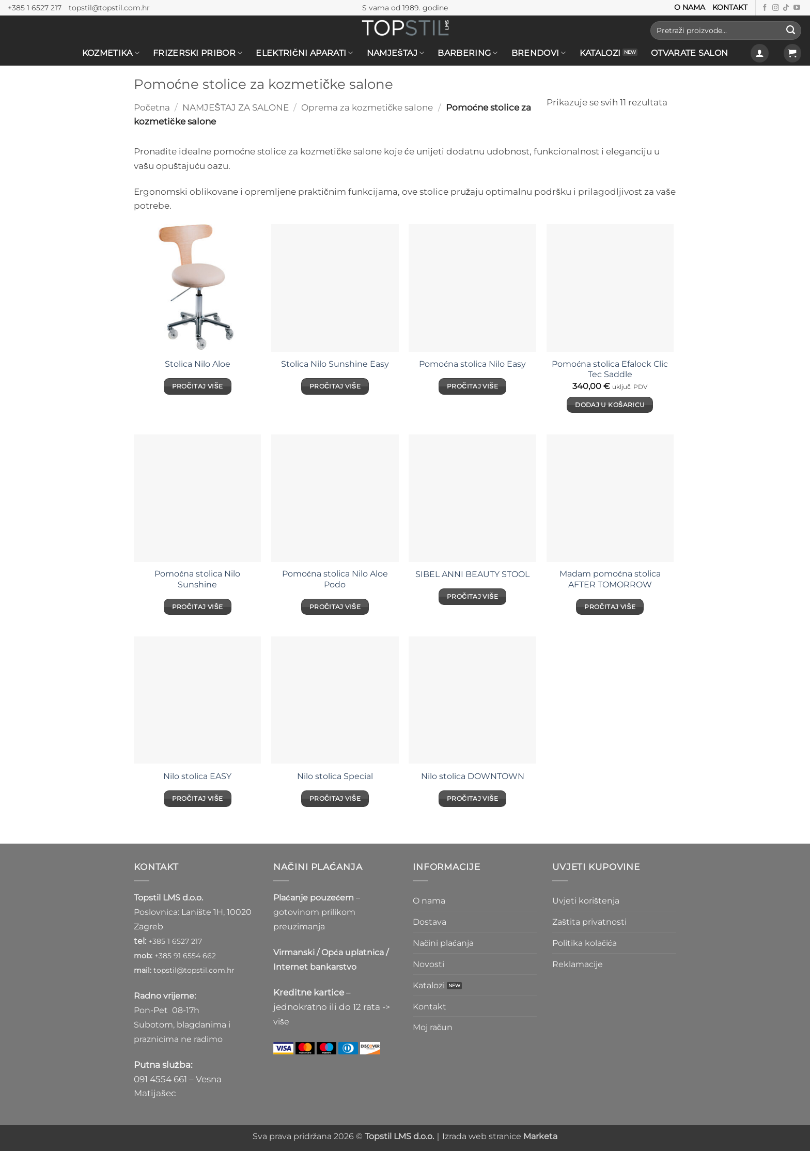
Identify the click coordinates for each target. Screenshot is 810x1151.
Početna (152, 107)
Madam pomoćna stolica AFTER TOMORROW (610, 579)
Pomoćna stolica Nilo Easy (472, 364)
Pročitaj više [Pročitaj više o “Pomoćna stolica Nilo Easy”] (472, 386)
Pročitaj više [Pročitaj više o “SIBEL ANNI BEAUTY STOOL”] (472, 596)
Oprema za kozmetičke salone (367, 107)
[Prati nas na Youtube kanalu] (796, 8)
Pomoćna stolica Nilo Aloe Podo (335, 579)
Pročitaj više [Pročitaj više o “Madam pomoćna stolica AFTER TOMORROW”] (609, 607)
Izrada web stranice (499, 1136)
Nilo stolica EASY (197, 776)
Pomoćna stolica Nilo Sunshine (197, 579)
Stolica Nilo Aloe (197, 364)
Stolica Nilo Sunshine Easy (335, 364)
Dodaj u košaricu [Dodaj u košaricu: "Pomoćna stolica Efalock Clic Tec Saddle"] (610, 405)
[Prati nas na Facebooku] (764, 8)
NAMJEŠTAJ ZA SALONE (235, 107)
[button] (760, 53)
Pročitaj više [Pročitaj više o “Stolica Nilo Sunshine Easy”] (335, 386)
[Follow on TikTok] (786, 8)
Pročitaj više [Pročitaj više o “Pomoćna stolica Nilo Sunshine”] (197, 607)
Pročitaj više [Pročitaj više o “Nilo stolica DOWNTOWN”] (472, 798)
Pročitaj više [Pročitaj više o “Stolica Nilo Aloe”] (197, 386)
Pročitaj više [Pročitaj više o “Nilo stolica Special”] (335, 798)
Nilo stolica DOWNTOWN (472, 776)
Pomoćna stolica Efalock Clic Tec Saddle (610, 369)
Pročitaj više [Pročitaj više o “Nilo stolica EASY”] (197, 798)
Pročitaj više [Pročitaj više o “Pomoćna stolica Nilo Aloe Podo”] (335, 607)
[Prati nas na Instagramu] (775, 8)
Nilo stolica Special (335, 776)
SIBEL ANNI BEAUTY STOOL (472, 574)
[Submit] (790, 30)
